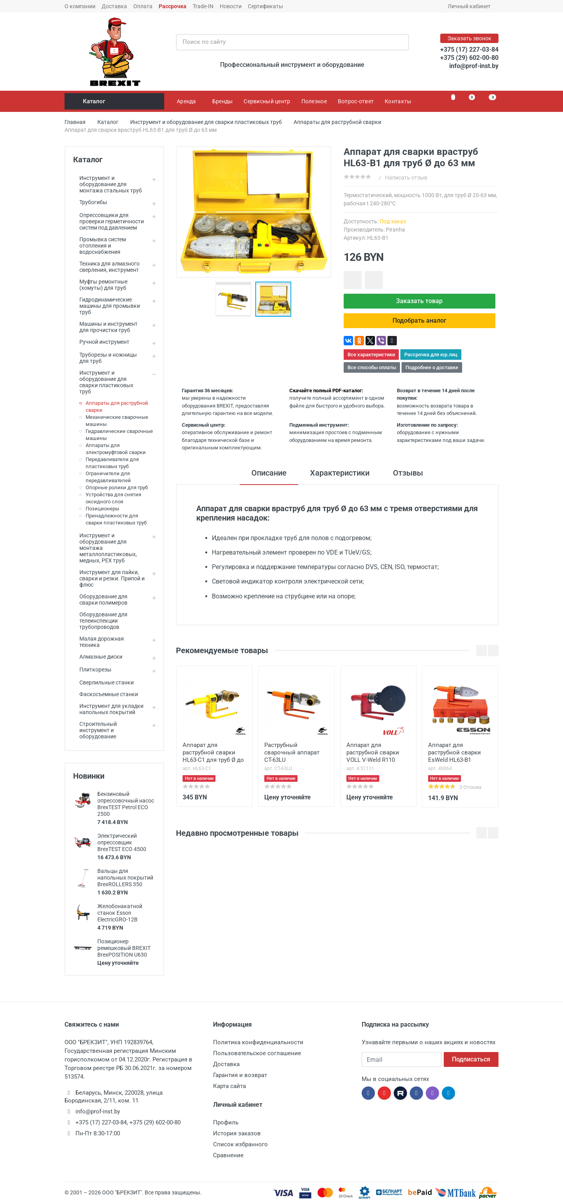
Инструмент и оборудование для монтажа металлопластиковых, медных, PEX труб (105, 548)
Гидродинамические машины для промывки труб (106, 305)
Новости (231, 6)
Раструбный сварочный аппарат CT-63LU (291, 752)
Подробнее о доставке (431, 367)
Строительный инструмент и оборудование (95, 730)
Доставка (114, 6)
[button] (235, 299)
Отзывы (408, 473)
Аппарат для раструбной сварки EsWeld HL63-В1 (454, 752)
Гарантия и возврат (240, 1075)
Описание (269, 473)
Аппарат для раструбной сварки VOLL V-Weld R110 (372, 752)
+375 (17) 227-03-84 (469, 49)
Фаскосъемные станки (105, 694)
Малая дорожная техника (98, 642)
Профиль (225, 1122)
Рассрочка (172, 6)
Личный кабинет (472, 6)
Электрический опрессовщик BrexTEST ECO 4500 (121, 842)
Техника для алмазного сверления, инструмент (106, 266)
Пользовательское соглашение (257, 1053)
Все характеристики (371, 354)
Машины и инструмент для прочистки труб (105, 327)
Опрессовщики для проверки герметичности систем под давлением (108, 221)
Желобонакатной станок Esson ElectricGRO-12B (119, 913)
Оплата (142, 6)
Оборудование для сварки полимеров (100, 599)
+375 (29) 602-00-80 (469, 57)
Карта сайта (229, 1086)
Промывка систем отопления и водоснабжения (99, 245)
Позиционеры (102, 509)
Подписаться (471, 1059)
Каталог (115, 101)
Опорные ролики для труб (117, 487)
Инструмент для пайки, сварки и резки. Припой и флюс (109, 578)
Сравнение (228, 1155)
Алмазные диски (97, 657)
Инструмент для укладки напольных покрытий (108, 709)
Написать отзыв (406, 177)
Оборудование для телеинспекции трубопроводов (100, 620)
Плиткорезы (92, 669)
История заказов (237, 1133)
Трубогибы (90, 202)
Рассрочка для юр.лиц (430, 354)
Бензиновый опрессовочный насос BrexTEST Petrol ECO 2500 (125, 804)
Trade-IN (203, 6)
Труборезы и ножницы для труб (105, 358)
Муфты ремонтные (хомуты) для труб (100, 284)
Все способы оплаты (372, 367)
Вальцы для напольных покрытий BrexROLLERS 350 (125, 877)
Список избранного (240, 1144)
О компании (80, 6)
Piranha (395, 229)
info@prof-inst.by (473, 66)
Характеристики (339, 473)
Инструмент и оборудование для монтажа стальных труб (107, 184)
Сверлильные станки (103, 682)
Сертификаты (265, 6)
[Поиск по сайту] (284, 42)
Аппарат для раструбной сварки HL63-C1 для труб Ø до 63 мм (213, 753)
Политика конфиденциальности (258, 1042)
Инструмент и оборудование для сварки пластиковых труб (103, 382)
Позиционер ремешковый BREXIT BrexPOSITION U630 (124, 948)
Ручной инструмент (101, 342)
